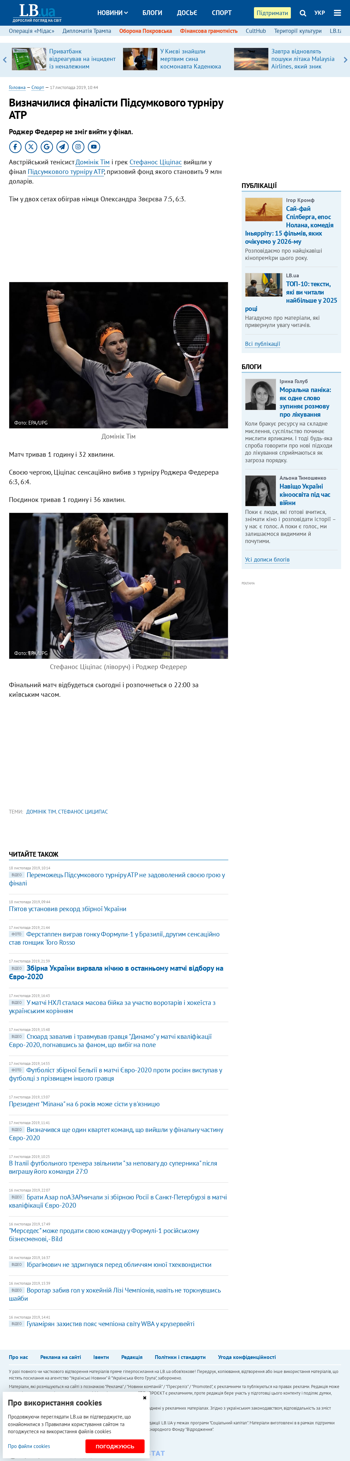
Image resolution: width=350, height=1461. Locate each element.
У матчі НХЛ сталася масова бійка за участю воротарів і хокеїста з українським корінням (112, 1006)
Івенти (101, 1356)
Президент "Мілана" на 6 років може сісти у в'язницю (84, 1103)
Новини (112, 13)
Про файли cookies (29, 1446)
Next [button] (345, 60)
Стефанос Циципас (83, 811)
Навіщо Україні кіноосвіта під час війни (305, 494)
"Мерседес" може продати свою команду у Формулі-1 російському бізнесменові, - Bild (104, 1234)
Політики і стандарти (180, 1356)
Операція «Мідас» (31, 31)
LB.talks (339, 31)
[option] (64, 60)
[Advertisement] (118, 243)
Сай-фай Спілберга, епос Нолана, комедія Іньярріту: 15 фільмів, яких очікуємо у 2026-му (289, 225)
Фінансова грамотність (209, 31)
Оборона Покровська (145, 31)
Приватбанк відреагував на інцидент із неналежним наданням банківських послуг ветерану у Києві (82, 66)
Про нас (18, 1356)
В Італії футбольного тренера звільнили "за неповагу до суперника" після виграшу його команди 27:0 (113, 1167)
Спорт (222, 13)
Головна (17, 87)
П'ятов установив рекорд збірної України (67, 908)
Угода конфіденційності (247, 1356)
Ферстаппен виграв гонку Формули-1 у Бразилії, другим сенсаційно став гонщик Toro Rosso (114, 938)
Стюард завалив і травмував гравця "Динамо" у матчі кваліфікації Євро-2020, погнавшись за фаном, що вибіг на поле (110, 1040)
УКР (319, 12)
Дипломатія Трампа (87, 31)
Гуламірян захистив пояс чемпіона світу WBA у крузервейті (101, 1323)
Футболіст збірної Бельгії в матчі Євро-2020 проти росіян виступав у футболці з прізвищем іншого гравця (115, 1074)
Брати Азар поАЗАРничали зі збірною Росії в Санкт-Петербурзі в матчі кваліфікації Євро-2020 (118, 1201)
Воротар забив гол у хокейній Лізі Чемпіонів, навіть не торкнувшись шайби (114, 1294)
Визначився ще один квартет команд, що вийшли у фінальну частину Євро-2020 (116, 1133)
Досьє (187, 13)
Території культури (298, 31)
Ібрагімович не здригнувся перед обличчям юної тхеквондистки (110, 1264)
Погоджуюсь (115, 1446)
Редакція (132, 1356)
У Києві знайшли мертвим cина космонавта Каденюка (190, 58)
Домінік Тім (93, 162)
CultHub (256, 31)
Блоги (152, 13)
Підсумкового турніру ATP (66, 171)
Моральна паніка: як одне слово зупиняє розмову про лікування (305, 402)
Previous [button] (4, 60)
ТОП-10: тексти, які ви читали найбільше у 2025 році (291, 296)
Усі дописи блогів (267, 559)
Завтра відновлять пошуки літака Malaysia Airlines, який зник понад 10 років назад (303, 62)
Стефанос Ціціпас (156, 162)
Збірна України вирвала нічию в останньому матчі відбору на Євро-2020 (116, 972)
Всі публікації (262, 344)
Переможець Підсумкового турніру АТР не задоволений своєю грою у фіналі (117, 878)
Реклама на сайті (60, 1356)
